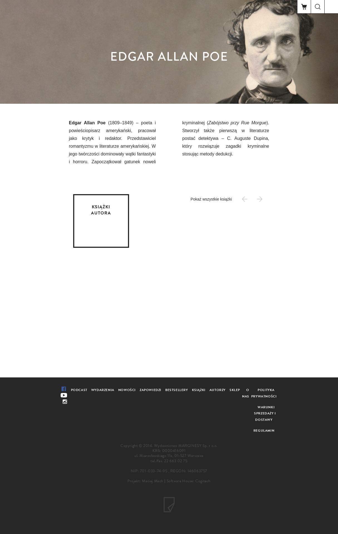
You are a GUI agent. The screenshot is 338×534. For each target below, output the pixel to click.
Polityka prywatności (264, 393)
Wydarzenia (102, 389)
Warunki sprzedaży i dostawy (265, 413)
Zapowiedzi (150, 389)
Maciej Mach (152, 481)
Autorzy (217, 389)
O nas (245, 393)
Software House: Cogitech (189, 481)
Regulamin (263, 430)
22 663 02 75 (175, 461)
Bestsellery (176, 389)
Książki (199, 389)
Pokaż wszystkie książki (211, 199)
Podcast (79, 389)
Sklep (235, 389)
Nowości (127, 389)
